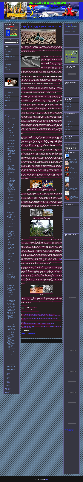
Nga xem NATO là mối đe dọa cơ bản (11, 364)
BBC (6, 90)
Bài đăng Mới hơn (25, 341)
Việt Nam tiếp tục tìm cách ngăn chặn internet (11, 151)
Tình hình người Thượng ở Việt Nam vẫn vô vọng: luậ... (11, 200)
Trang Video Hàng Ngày (9, 49)
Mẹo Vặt (66, 109)
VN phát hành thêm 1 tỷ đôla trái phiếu (10, 356)
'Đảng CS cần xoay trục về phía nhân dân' (11, 290)
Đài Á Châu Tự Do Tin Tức (9, 92)
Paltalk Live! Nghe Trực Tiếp (9, 48)
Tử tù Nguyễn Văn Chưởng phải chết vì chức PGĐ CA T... (10, 297)
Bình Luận (6, 61)
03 (7, 382)
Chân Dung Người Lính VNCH (10, 56)
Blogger (46, 479)
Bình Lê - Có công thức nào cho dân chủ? (10, 335)
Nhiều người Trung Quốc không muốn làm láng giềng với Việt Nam (73, 192)
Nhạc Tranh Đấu (67, 124)
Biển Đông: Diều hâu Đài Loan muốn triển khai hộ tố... (11, 352)
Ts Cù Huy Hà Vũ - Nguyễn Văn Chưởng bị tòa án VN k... (11, 340)
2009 (7, 392)
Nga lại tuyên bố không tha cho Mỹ (10, 130)
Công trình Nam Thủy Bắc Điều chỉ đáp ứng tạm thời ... (11, 307)
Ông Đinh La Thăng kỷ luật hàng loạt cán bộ (10, 292)
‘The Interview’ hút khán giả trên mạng (10, 281)
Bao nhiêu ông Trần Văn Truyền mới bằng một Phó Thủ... (10, 242)
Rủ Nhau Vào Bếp (68, 106)
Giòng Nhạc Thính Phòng (69, 121)
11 (7, 371)
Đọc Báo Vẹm (7, 97)
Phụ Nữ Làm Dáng (68, 101)
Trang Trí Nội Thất (68, 104)
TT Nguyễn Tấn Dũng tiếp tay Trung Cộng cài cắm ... (11, 262)
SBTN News (7, 103)
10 (7, 373)
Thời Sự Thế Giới (7, 62)
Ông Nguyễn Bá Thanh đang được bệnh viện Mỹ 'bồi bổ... (10, 265)
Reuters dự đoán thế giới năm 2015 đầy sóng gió (11, 277)
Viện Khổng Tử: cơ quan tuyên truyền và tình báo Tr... (10, 259)
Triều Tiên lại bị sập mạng (11, 299)
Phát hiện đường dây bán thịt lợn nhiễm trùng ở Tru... (11, 224)
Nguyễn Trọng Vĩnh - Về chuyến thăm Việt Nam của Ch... (11, 254)
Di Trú (6, 67)
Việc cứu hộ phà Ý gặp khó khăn (10, 286)
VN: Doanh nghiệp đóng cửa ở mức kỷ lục (10, 168)
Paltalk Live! (72, 154)
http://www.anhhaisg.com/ (69, 30)
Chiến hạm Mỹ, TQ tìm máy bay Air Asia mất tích (10, 194)
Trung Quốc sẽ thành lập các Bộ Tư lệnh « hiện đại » (11, 367)
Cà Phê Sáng (7, 54)
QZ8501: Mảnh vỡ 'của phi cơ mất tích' (11, 176)
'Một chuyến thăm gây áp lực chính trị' (11, 324)
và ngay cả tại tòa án (37, 256)
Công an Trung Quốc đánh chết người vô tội (11, 221)
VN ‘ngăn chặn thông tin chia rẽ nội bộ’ (10, 215)
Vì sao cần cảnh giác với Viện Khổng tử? (11, 283)
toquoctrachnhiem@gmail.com (72, 26)
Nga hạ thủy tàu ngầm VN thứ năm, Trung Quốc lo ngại (11, 141)
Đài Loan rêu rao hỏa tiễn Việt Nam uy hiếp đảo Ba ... (11, 301)
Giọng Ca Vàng (67, 119)
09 (7, 374)
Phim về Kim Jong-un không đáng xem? (10, 166)
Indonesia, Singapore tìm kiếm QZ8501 (11, 322)
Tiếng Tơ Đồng (67, 129)
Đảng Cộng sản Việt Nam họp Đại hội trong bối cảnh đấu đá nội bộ (71, 189)
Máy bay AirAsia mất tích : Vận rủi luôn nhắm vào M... (11, 227)
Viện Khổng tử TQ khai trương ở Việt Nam (10, 294)
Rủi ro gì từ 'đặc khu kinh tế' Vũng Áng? (74, 178)
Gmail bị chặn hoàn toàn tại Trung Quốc (11, 156)
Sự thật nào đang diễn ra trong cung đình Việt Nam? (11, 197)
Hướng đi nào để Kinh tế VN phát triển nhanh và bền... (11, 359)
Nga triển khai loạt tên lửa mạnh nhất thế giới (11, 272)
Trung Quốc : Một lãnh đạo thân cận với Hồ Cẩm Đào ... (10, 159)
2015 (7, 114)
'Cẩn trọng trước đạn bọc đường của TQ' (11, 354)
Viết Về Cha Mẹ (67, 131)
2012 (7, 388)
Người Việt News (7, 100)
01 (7, 385)
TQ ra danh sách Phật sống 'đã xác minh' (73, 173)
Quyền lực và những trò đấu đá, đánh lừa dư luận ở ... (10, 337)
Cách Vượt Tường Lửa (8, 51)
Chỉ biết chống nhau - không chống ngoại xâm (10, 122)
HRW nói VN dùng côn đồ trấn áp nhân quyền (11, 327)
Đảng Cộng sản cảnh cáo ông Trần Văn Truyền (11, 172)
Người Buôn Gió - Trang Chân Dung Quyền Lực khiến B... (11, 144)
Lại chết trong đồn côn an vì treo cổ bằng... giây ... (11, 181)
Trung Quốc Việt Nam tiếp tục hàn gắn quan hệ (11, 370)
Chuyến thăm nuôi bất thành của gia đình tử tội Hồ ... (10, 128)
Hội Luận (6, 59)
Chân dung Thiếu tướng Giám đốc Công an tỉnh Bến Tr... (11, 329)
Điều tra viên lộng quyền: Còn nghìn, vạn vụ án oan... (11, 251)
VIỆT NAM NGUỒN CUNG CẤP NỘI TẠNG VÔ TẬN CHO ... (11, 245)
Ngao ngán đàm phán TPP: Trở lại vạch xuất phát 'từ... (11, 268)
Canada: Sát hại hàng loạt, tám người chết (10, 146)
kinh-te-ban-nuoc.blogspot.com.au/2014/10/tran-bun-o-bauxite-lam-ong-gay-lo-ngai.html (38, 323)
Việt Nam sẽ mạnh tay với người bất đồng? (11, 135)
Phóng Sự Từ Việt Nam (8, 102)
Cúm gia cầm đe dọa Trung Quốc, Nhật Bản (11, 219)
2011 (7, 389)
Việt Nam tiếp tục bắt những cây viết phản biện (10, 239)
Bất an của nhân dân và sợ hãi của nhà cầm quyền (10, 346)
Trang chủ (42, 341)
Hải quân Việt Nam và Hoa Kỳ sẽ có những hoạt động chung (73, 168)
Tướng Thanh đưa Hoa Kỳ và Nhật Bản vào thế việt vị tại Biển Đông (73, 184)
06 (7, 378)
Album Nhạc (67, 116)
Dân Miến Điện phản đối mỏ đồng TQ (10, 232)
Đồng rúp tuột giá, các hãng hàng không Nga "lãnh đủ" (11, 304)
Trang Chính (8, 20)
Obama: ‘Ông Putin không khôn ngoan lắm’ (11, 205)
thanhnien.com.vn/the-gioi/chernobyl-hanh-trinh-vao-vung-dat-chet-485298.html (37, 324)
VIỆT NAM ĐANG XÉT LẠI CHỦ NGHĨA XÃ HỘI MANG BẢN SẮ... (11, 186)
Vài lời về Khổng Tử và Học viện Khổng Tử (10, 210)
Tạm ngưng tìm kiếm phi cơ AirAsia (10, 288)
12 (7, 116)
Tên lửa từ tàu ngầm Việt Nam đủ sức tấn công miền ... (11, 313)
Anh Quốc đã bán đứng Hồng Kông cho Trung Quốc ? (11, 153)
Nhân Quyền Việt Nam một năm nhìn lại (10, 184)
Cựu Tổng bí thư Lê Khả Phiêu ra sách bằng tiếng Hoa (10, 332)
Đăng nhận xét (25, 335)
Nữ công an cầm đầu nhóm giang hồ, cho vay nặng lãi (10, 138)
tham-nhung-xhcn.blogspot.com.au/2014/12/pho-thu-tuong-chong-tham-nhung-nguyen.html (39, 314)
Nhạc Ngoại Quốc (68, 123)
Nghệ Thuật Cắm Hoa (68, 108)
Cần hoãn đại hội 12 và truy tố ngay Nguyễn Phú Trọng (74, 197)
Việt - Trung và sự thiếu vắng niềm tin (10, 234)
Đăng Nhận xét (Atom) (43, 344)
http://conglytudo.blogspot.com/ (70, 31)
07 (7, 377)
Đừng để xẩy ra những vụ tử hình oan (11, 192)
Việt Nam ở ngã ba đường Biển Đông (71, 159)
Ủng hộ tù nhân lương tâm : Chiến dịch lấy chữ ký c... (11, 310)
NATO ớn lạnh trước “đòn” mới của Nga (11, 270)
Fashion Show (67, 103)
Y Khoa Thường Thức (68, 138)
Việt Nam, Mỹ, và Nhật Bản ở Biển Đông (10, 256)
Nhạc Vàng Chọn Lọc (68, 126)
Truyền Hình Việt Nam (8, 105)
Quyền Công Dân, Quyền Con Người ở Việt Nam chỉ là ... (11, 189)
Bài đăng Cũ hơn (58, 341)
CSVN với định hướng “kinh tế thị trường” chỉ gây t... (11, 119)
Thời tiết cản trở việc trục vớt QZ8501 (11, 161)
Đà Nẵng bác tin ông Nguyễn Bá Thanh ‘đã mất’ (11, 208)
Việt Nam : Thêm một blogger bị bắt (10, 316)
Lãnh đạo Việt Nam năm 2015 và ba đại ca (10, 149)
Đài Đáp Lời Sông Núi (8, 95)
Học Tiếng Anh (7, 69)
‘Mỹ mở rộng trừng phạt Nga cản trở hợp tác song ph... (10, 133)
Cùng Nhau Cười (67, 118)
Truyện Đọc (67, 132)
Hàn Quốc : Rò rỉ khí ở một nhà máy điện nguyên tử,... (10, 362)
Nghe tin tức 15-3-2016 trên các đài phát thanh (73, 162)
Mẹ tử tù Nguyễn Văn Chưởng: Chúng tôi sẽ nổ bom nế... (11, 343)
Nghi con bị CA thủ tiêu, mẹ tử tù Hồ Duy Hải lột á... (11, 125)
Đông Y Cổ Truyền (68, 140)
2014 (7, 115)
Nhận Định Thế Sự (8, 64)
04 (7, 381)
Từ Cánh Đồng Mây (8, 66)
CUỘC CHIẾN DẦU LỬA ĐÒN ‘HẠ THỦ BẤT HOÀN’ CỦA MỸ (11, 248)
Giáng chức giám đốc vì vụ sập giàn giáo (10, 213)
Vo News (6, 107)
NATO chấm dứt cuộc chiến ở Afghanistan (10, 275)
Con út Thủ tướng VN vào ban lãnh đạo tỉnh (11, 163)
